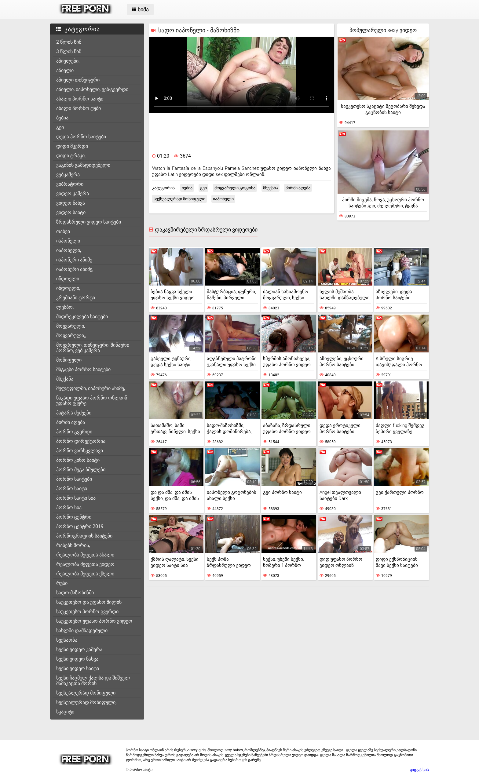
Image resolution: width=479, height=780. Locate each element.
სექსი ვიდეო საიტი (77, 668)
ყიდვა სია (419, 769)
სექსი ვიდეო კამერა (79, 649)
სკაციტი (65, 712)
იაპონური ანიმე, (74, 269)
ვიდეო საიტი (71, 212)
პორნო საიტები (74, 479)
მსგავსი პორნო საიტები (83, 369)
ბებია (62, 118)
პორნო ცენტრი (73, 517)
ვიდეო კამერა (72, 193)
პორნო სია (69, 507)
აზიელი (65, 70)
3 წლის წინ (68, 51)
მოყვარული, (70, 326)
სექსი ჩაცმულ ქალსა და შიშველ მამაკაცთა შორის (93, 680)
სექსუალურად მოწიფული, (86, 702)
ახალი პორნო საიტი (79, 99)
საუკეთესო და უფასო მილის (89, 602)
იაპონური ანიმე (74, 260)
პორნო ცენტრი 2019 (80, 526)
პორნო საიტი (71, 488)
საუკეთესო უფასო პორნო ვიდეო (94, 621)
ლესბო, (65, 307)
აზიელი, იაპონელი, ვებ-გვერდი (92, 89)
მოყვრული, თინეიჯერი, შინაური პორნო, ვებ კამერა (92, 347)
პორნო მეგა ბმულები (80, 469)
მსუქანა (64, 379)
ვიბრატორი (69, 184)
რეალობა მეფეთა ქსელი (85, 574)
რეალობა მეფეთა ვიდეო (85, 564)
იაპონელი (68, 241)
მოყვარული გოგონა (234, 187)
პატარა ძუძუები (73, 413)
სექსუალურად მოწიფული (85, 693)
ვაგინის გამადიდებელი (83, 165)
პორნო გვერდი (74, 432)
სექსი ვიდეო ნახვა (77, 659)
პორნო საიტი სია (76, 498)
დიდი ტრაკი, (71, 156)
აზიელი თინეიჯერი (78, 80)
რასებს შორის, (73, 545)
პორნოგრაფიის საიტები (84, 536)
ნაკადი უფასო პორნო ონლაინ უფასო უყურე (91, 400)
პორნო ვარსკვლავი (79, 451)
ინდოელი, (68, 288)
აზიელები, (67, 61)
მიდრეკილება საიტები (82, 316)
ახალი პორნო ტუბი (78, 108)
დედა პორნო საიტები (81, 137)
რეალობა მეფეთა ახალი (85, 555)
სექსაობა (66, 640)
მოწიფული (69, 360)
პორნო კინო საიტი (78, 460)
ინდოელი (67, 279)
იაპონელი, (68, 250)
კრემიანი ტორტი (75, 298)
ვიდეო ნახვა (70, 203)
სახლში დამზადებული (82, 630)
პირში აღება (70, 422)
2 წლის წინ (68, 42)
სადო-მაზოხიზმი (75, 593)
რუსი (62, 583)
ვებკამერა (68, 174)
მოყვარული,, (71, 335)
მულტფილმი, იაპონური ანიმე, (90, 388)
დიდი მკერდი (72, 146)
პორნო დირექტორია (80, 441)
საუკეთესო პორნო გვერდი (87, 611)
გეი (60, 127)
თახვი (63, 231)
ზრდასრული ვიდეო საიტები (88, 222)
